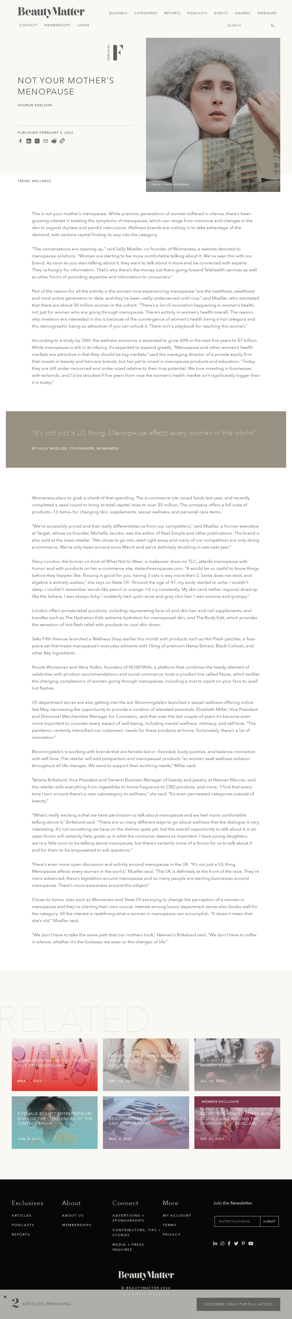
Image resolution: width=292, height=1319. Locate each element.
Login (83, 25)
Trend (24, 181)
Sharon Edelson (35, 105)
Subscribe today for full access (238, 1304)
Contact (28, 25)
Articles (22, 1215)
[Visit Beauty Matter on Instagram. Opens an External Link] (222, 1227)
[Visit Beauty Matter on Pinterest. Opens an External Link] (243, 1227)
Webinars (267, 13)
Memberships (57, 25)
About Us (73, 1215)
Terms (169, 1225)
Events (221, 13)
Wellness (41, 181)
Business (118, 13)
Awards (243, 13)
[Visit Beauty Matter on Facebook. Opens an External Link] (229, 1227)
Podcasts (197, 13)
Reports (172, 13)
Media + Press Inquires (128, 1247)
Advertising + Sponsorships (128, 1218)
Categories (145, 13)
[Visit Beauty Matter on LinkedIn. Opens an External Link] (215, 1227)
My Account (177, 1215)
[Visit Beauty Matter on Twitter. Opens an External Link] (236, 1227)
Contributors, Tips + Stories (136, 1232)
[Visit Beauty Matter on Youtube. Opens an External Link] (250, 1227)
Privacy (172, 1234)
